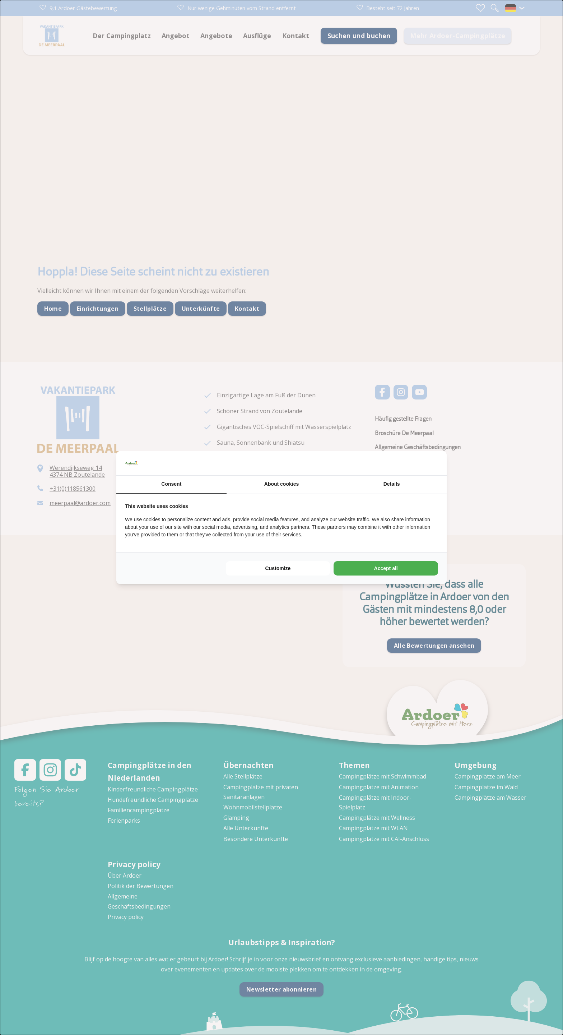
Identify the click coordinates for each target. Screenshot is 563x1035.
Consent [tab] (171, 484)
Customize (278, 568)
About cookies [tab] (281, 484)
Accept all (386, 568)
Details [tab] (391, 484)
